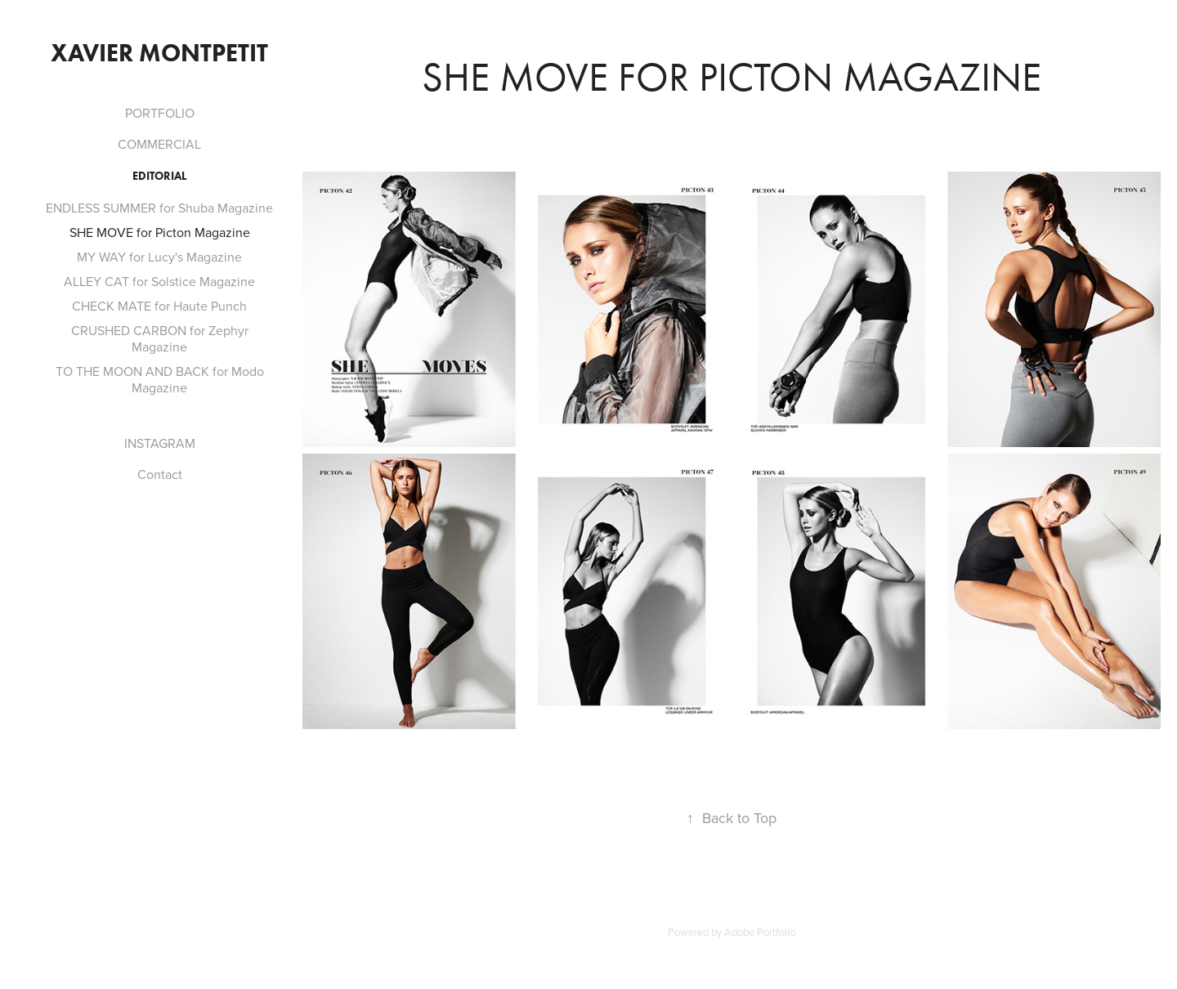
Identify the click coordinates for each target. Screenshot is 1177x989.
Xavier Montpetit (159, 53)
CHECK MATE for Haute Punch (159, 306)
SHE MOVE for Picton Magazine (159, 232)
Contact (159, 474)
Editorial (159, 176)
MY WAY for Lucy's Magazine (159, 257)
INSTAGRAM (159, 443)
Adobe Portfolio (759, 931)
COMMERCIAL (159, 144)
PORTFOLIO (160, 113)
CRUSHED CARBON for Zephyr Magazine (159, 338)
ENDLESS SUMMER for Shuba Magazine (159, 208)
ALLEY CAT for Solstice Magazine (159, 281)
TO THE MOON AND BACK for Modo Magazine (160, 379)
